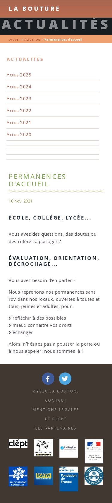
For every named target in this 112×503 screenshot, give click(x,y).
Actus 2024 (19, 87)
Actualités (32, 39)
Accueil (15, 39)
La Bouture (34, 8)
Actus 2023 (19, 99)
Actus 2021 (19, 122)
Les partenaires (56, 428)
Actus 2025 (19, 75)
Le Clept (56, 419)
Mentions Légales (56, 409)
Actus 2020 (19, 134)
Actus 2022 (19, 111)
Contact (56, 400)
